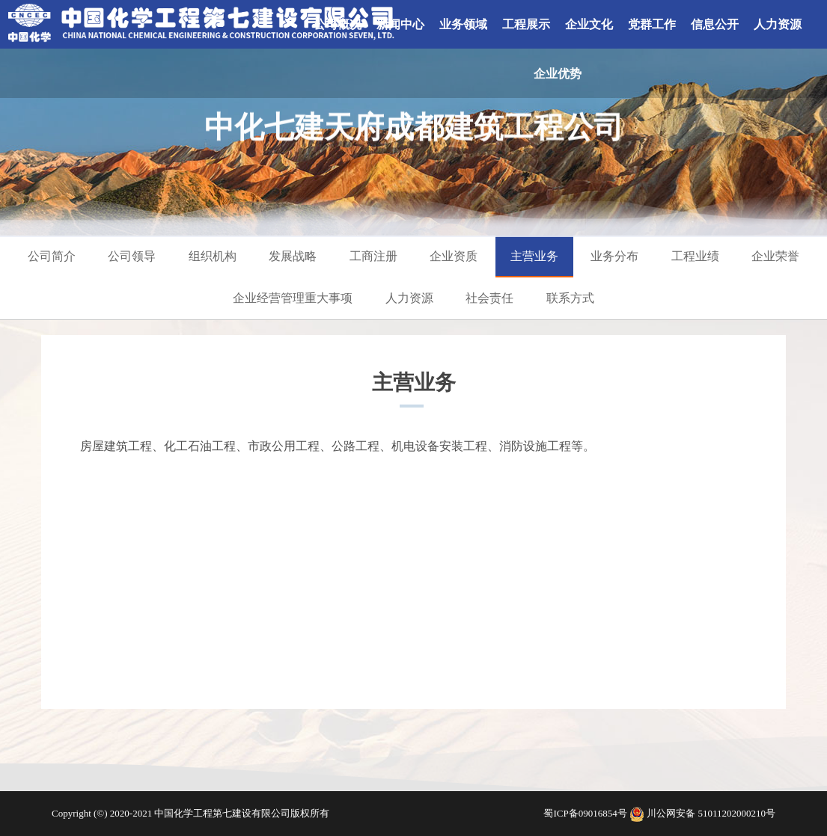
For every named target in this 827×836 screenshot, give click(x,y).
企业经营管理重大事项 (293, 298)
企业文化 (589, 24)
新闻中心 (400, 24)
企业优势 (558, 73)
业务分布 (614, 256)
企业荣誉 (775, 256)
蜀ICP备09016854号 (586, 813)
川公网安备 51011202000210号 (711, 813)
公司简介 (52, 256)
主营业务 (534, 256)
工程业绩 (695, 256)
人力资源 (778, 24)
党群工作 (652, 24)
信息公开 (715, 24)
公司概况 (337, 24)
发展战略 (293, 256)
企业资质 (453, 256)
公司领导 (132, 256)
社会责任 (489, 298)
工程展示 (526, 24)
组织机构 (212, 256)
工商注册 (373, 256)
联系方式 (570, 298)
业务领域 (463, 24)
